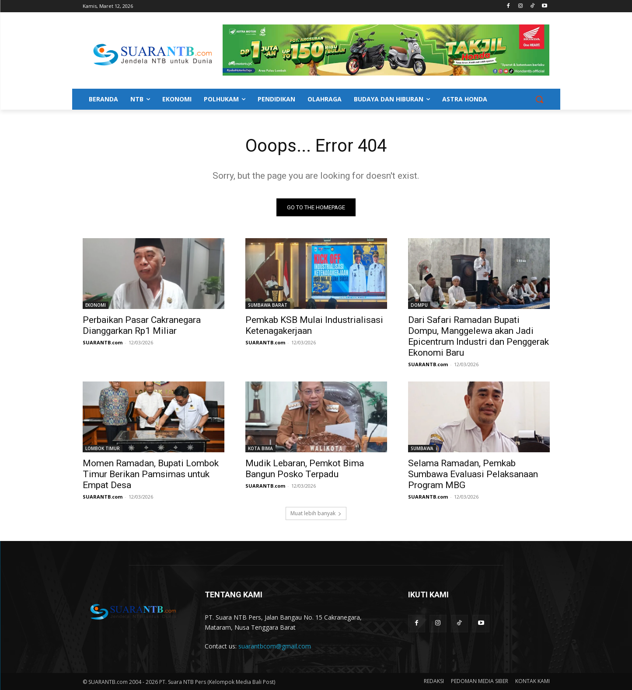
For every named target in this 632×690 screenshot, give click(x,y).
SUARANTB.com (102, 342)
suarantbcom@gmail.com (274, 646)
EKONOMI (95, 305)
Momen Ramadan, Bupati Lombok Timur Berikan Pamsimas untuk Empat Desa (151, 474)
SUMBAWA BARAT (267, 305)
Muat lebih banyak (316, 513)
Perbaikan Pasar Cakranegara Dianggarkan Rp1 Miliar (142, 325)
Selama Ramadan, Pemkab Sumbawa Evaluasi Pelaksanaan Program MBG (473, 474)
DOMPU (419, 305)
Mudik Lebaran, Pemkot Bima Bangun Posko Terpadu (304, 468)
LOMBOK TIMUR (102, 448)
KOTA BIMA (260, 448)
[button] (539, 99)
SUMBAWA (422, 448)
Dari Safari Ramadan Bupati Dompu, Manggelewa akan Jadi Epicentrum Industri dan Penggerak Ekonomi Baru (478, 336)
